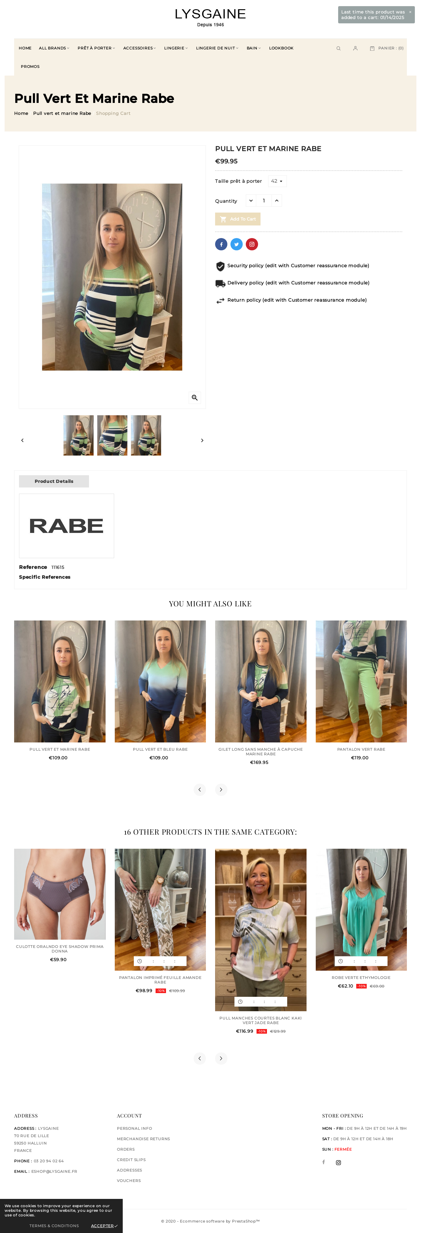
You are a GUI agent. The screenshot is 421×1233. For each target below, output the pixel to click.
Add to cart (238, 219)
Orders (126, 1149)
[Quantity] (264, 200)
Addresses (129, 1170)
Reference (34, 567)
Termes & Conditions (54, 1225)
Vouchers (129, 1180)
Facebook (221, 244)
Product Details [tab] (54, 481)
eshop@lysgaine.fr (54, 1171)
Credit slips (131, 1159)
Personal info (134, 1128)
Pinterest (252, 244)
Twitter (236, 244)
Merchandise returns (143, 1139)
